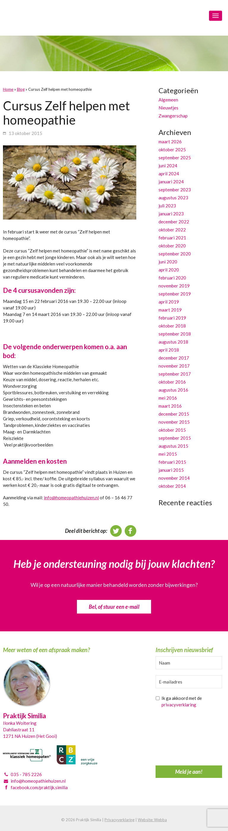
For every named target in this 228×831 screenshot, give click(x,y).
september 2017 (175, 373)
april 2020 (169, 269)
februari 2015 (172, 462)
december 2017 (174, 357)
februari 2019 (172, 317)
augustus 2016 (173, 390)
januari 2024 (171, 181)
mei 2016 (168, 398)
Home (8, 89)
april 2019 (169, 301)
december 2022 (174, 221)
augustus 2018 (173, 341)
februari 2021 (172, 237)
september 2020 (175, 253)
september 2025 (175, 157)
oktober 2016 (172, 381)
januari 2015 (171, 470)
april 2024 (169, 173)
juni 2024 (168, 165)
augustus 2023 (173, 197)
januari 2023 (171, 213)
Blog (21, 89)
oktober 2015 (172, 430)
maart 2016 (170, 406)
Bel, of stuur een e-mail (114, 606)
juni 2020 (168, 261)
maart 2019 (170, 309)
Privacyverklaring (119, 819)
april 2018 (169, 349)
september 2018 (175, 333)
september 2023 (175, 189)
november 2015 (174, 422)
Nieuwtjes (168, 107)
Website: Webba (152, 819)
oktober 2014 (172, 486)
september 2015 (175, 438)
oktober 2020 (172, 245)
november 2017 (174, 365)
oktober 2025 (172, 149)
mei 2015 (168, 454)
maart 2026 (170, 141)
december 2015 (174, 414)
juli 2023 (167, 205)
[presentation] (180, 738)
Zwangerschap (173, 115)
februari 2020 (172, 277)
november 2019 (174, 285)
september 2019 (175, 293)
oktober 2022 (172, 229)
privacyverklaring (179, 704)
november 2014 (174, 478)
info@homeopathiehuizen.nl (71, 497)
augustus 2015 (173, 446)
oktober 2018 (172, 325)
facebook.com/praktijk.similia (39, 787)
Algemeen (168, 99)
